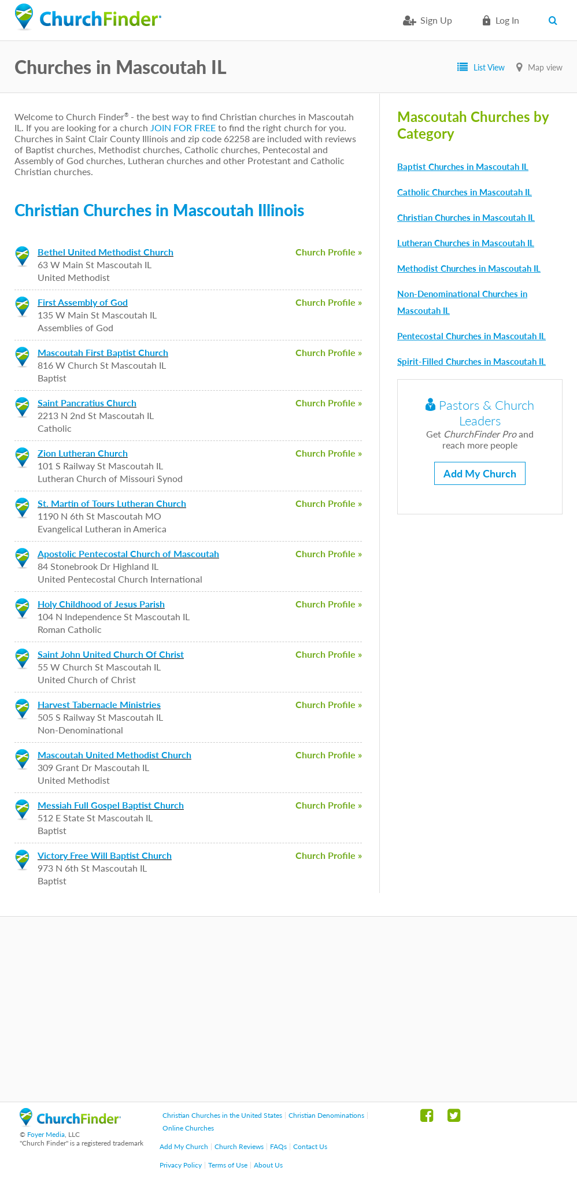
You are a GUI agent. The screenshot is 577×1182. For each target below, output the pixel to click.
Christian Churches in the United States (222, 1115)
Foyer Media (46, 1134)
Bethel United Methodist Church (105, 251)
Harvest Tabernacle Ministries (99, 704)
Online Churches (188, 1128)
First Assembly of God (83, 302)
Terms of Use (227, 1165)
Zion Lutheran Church (83, 452)
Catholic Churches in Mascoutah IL (464, 192)
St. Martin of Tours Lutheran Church (112, 503)
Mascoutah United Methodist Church (114, 754)
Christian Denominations (326, 1115)
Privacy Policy (181, 1165)
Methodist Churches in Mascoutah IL (469, 268)
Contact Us (310, 1146)
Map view (545, 67)
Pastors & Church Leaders (480, 412)
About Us (268, 1165)
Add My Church (479, 473)
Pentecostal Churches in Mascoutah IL (471, 336)
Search (555, 20)
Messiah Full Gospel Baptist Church (111, 804)
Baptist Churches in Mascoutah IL (462, 166)
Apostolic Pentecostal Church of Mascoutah (128, 553)
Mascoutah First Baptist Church (103, 352)
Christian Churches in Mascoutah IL (466, 217)
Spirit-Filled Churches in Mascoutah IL (471, 361)
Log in (507, 19)
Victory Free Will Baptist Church (105, 855)
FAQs (278, 1146)
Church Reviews (239, 1146)
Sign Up (436, 19)
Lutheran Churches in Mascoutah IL (465, 243)
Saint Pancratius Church (87, 402)
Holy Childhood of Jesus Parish (101, 603)
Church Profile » (328, 251)
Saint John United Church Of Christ (111, 654)
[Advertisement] (288, 1009)
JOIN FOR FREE (183, 127)
